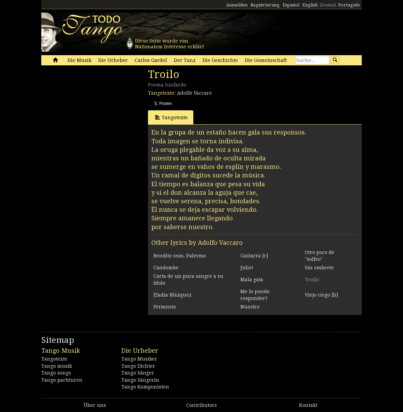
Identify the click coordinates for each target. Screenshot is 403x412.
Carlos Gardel (151, 60)
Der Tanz (185, 60)
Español (291, 4)
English (310, 4)
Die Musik (79, 60)
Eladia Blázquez (172, 295)
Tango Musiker (139, 359)
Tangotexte (171, 117)
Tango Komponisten (145, 387)
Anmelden (237, 4)
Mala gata (251, 279)
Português (349, 4)
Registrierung (265, 4)
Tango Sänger (137, 373)
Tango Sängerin (140, 380)
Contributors (201, 405)
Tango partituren (62, 380)
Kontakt (308, 405)
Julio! (246, 267)
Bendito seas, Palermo (179, 255)
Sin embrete (319, 267)
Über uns (95, 405)
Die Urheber (113, 60)
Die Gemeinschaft (266, 60)
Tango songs (56, 373)
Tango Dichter (138, 366)
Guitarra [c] (254, 255)
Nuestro (249, 307)
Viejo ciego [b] (321, 295)
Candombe (166, 267)
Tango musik (56, 366)
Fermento (164, 307)
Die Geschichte (220, 60)
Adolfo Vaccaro (194, 93)
